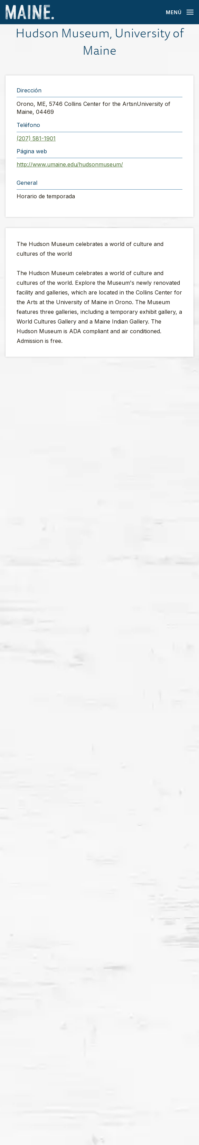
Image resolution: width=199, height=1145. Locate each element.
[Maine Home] (30, 12)
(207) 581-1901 (36, 138)
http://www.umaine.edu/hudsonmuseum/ (70, 164)
